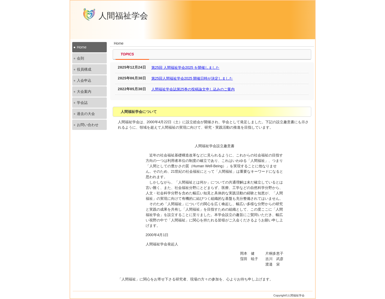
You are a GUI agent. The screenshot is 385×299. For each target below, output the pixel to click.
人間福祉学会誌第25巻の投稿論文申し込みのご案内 (193, 89)
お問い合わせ (88, 125)
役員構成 (84, 69)
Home (81, 47)
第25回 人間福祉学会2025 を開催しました (185, 67)
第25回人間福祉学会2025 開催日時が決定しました (192, 78)
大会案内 (84, 91)
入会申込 (84, 80)
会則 (80, 58)
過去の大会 (86, 114)
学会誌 (82, 103)
